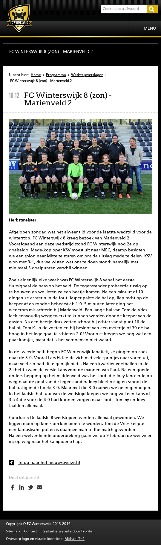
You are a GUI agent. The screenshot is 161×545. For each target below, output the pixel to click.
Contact (30, 531)
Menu (150, 28)
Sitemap (13, 531)
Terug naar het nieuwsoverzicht (49, 463)
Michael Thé (75, 539)
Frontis (87, 531)
